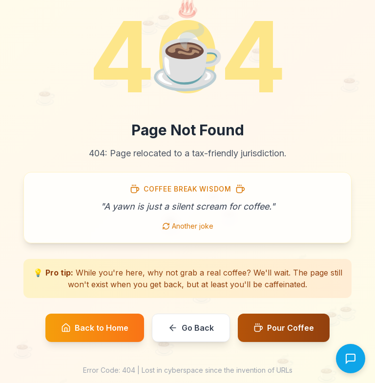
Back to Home (94, 328)
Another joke (187, 226)
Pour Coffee (283, 328)
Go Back (191, 328)
